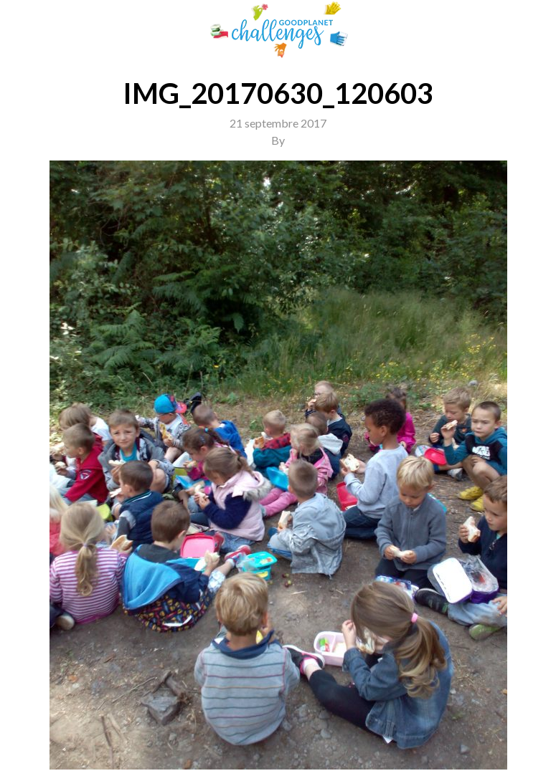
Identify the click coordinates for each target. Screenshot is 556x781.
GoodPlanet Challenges (278, 29)
